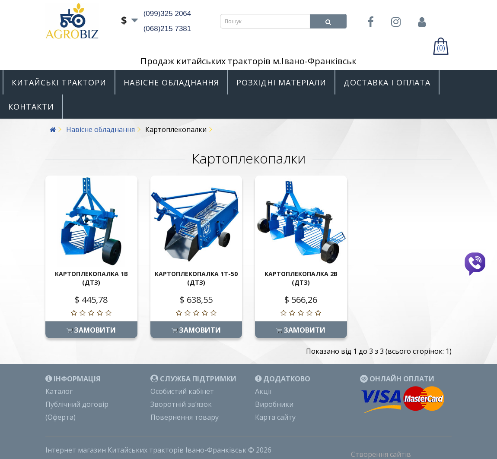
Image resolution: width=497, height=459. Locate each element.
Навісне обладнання (171, 82)
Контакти (31, 106)
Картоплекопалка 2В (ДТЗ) (301, 278)
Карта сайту (275, 417)
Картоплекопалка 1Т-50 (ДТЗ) (196, 278)
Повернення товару (184, 417)
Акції (263, 391)
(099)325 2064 (167, 13)
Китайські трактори (59, 82)
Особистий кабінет (182, 391)
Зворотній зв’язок (181, 404)
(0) (441, 48)
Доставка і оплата (387, 82)
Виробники (274, 404)
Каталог (59, 391)
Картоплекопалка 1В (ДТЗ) (91, 278)
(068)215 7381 (167, 29)
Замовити (91, 330)
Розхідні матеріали (281, 82)
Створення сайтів (381, 454)
